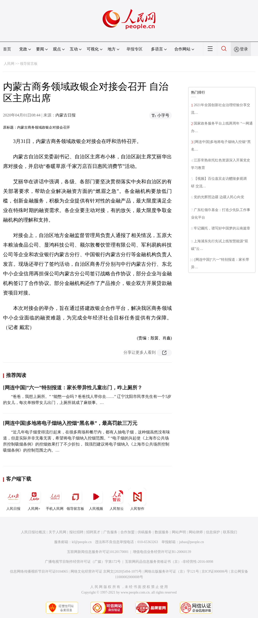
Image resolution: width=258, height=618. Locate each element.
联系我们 (230, 532)
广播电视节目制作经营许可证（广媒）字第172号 (83, 562)
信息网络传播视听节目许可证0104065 (39, 571)
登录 (244, 49)
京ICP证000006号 (215, 571)
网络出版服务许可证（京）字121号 (171, 571)
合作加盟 (127, 532)
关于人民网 (57, 532)
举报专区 (134, 49)
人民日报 (13, 499)
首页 (7, 49)
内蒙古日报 (65, 115)
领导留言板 (29, 64)
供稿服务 (145, 532)
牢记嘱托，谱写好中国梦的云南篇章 (222, 228)
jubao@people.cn (191, 542)
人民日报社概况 (33, 532)
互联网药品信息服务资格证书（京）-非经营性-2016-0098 (169, 562)
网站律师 (196, 532)
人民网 (9, 64)
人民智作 (137, 499)
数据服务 (162, 532)
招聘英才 (93, 532)
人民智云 (116, 499)
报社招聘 (76, 532)
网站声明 (179, 532)
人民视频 (96, 499)
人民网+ (34, 499)
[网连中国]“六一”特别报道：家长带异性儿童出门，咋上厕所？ (72, 387)
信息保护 (213, 532)
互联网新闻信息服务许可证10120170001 (98, 552)
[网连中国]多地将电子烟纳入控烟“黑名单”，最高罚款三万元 (70, 423)
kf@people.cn (82, 542)
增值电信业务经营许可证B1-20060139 (162, 552)
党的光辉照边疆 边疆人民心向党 (219, 197)
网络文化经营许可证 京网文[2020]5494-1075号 (106, 571)
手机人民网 (54, 499)
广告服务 (110, 532)
